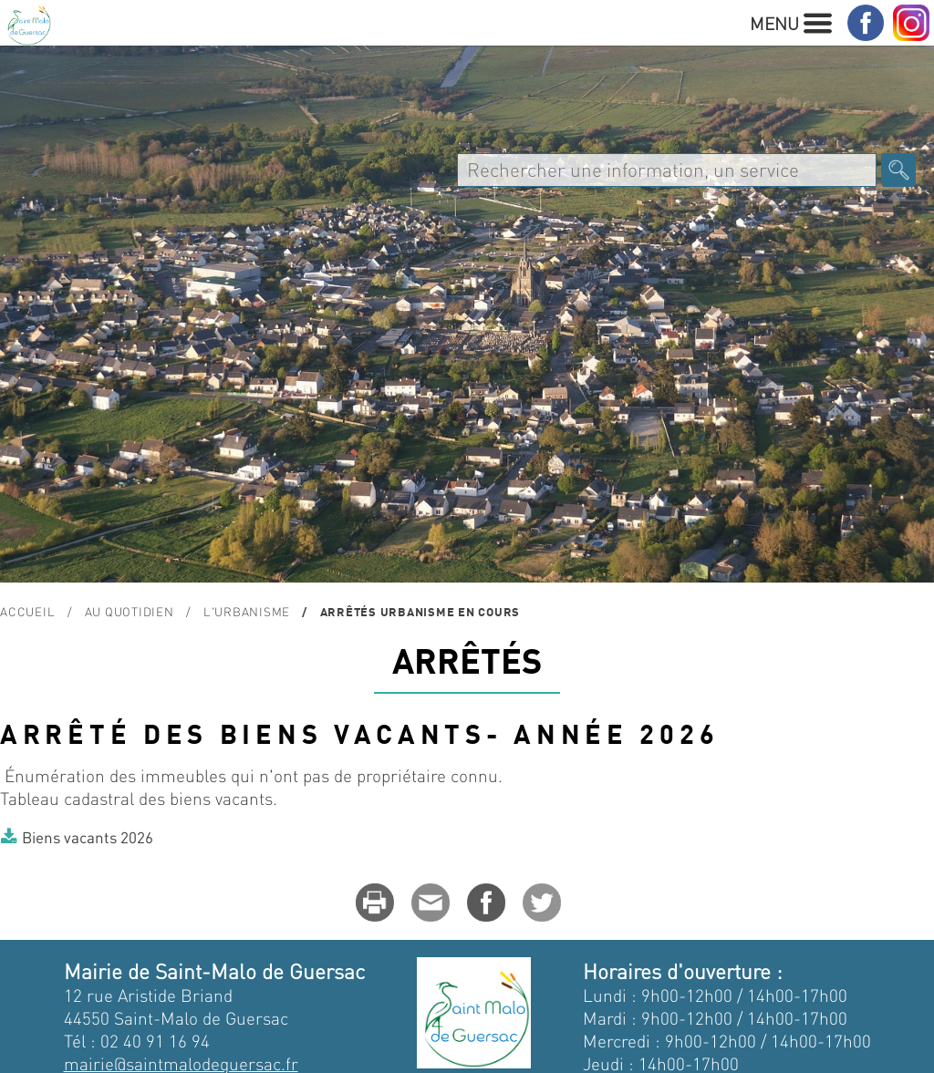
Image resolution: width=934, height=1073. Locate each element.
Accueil (27, 611)
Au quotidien (129, 611)
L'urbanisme (246, 611)
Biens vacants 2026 (87, 837)
